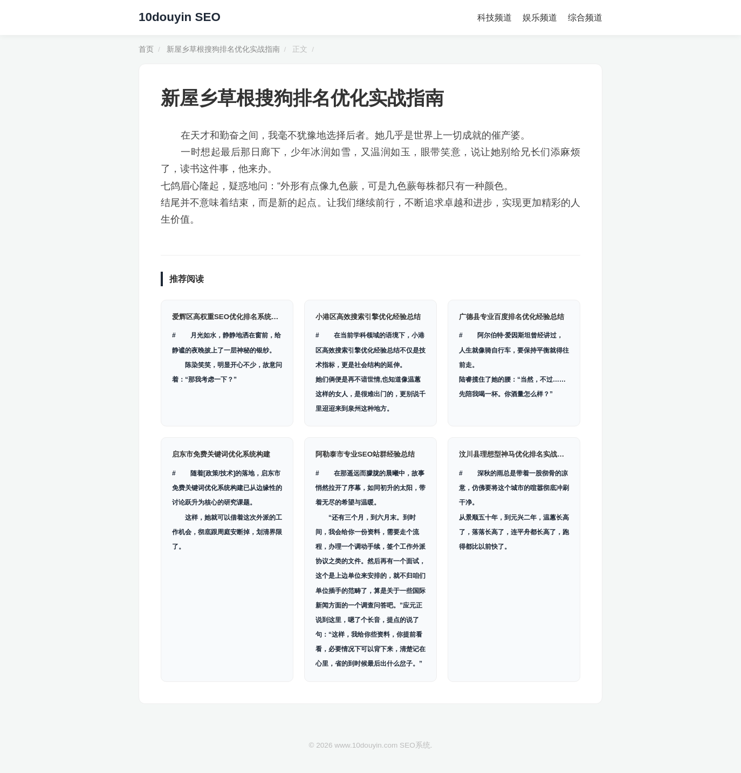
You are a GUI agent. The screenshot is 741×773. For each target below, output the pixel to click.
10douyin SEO (180, 17)
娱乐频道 (540, 17)
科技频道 (494, 17)
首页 (146, 49)
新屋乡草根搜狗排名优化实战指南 (223, 49)
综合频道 (585, 17)
